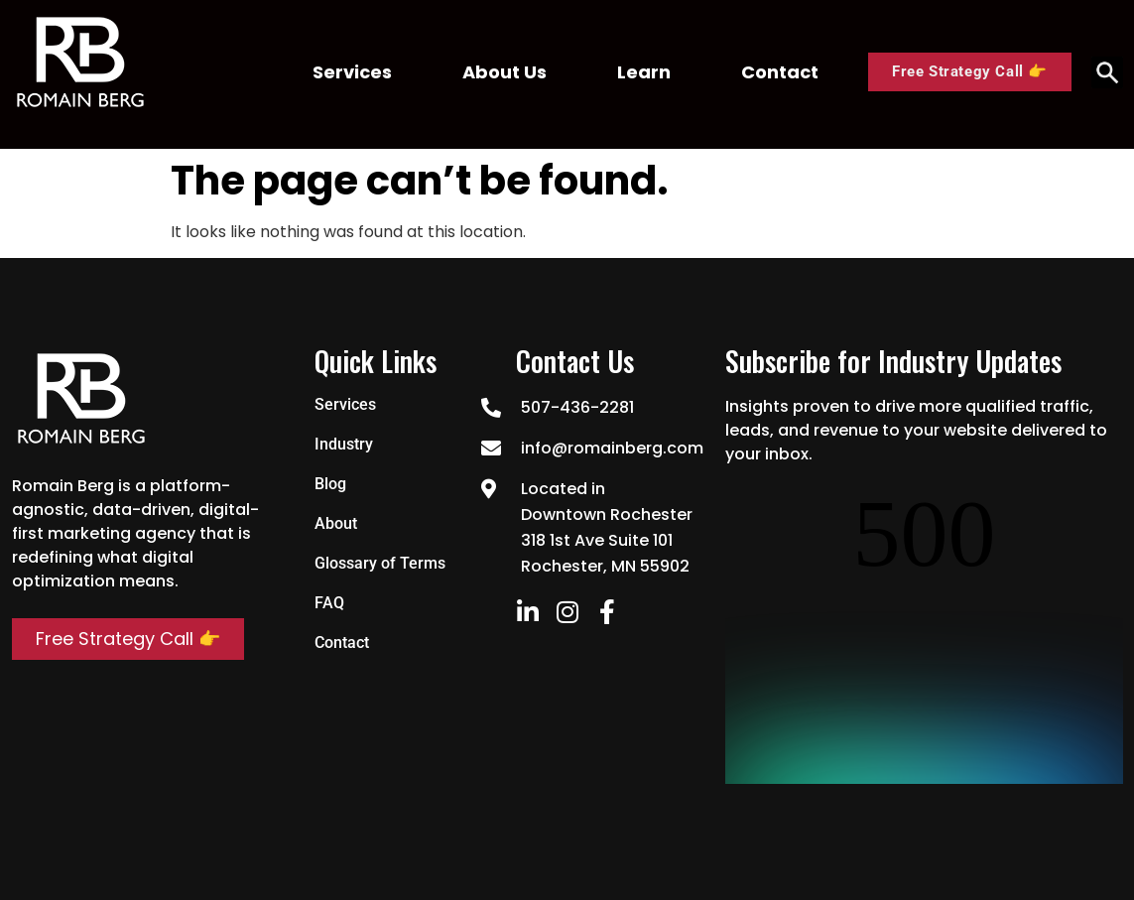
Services (352, 72)
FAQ (329, 602)
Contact (780, 72)
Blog (330, 483)
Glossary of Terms (380, 563)
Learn (644, 72)
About (336, 523)
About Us (504, 72)
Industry (344, 444)
